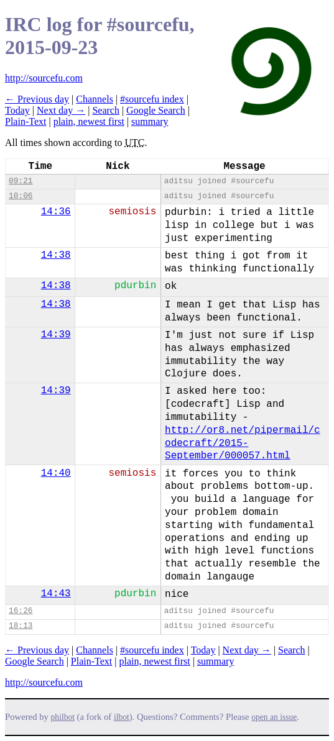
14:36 (56, 211)
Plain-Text (25, 121)
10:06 (20, 196)
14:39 (56, 334)
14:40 (56, 473)
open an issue (274, 717)
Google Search (155, 110)
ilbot (121, 717)
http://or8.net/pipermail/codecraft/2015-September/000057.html (242, 443)
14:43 (56, 593)
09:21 (20, 181)
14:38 (56, 255)
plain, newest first (88, 121)
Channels (94, 99)
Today (17, 110)
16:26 (20, 611)
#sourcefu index (152, 99)
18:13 (20, 625)
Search (105, 110)
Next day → (61, 110)
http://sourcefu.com (44, 78)
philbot (63, 717)
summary (150, 121)
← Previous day (37, 99)
